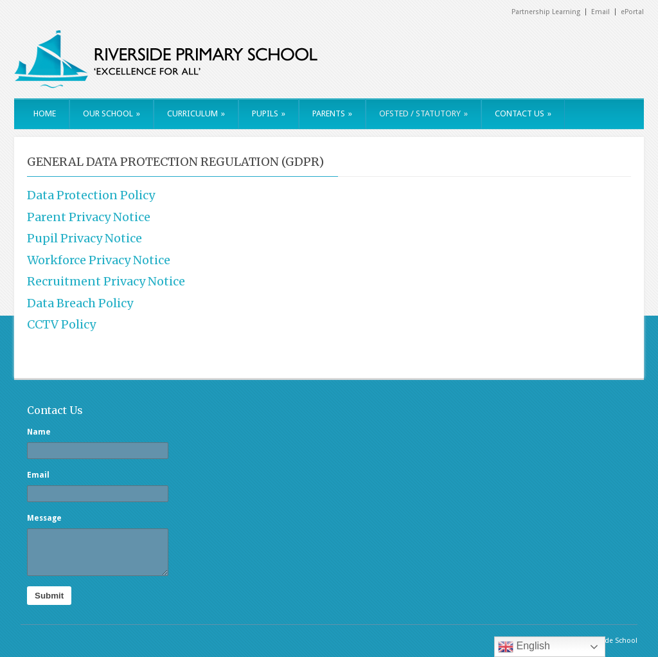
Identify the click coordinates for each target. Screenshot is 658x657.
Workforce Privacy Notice (98, 260)
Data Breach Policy (80, 303)
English (524, 646)
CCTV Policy (61, 324)
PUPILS (268, 113)
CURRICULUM (196, 113)
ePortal (632, 11)
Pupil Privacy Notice (84, 238)
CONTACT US (523, 113)
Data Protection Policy (91, 195)
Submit (49, 595)
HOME (44, 113)
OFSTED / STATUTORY (423, 113)
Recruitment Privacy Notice (106, 281)
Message (44, 518)
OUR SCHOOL (111, 113)
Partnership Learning (545, 11)
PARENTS (332, 113)
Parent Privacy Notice (88, 217)
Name (39, 432)
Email (600, 11)
